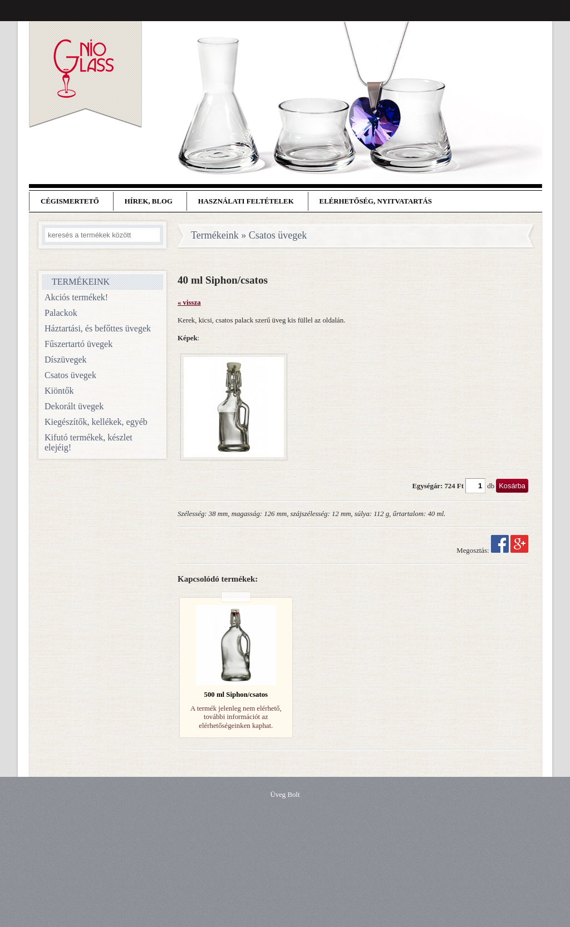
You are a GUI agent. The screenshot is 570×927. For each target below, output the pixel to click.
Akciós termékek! (76, 297)
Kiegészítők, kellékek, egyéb (96, 422)
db (490, 486)
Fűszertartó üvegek (78, 344)
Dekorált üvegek (74, 406)
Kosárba (512, 486)
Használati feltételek (246, 201)
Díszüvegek (66, 359)
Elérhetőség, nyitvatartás (376, 201)
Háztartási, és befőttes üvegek (98, 328)
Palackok (61, 313)
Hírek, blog (149, 201)
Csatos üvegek (70, 375)
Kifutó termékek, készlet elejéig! (88, 442)
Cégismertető (70, 201)
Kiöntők (59, 390)
